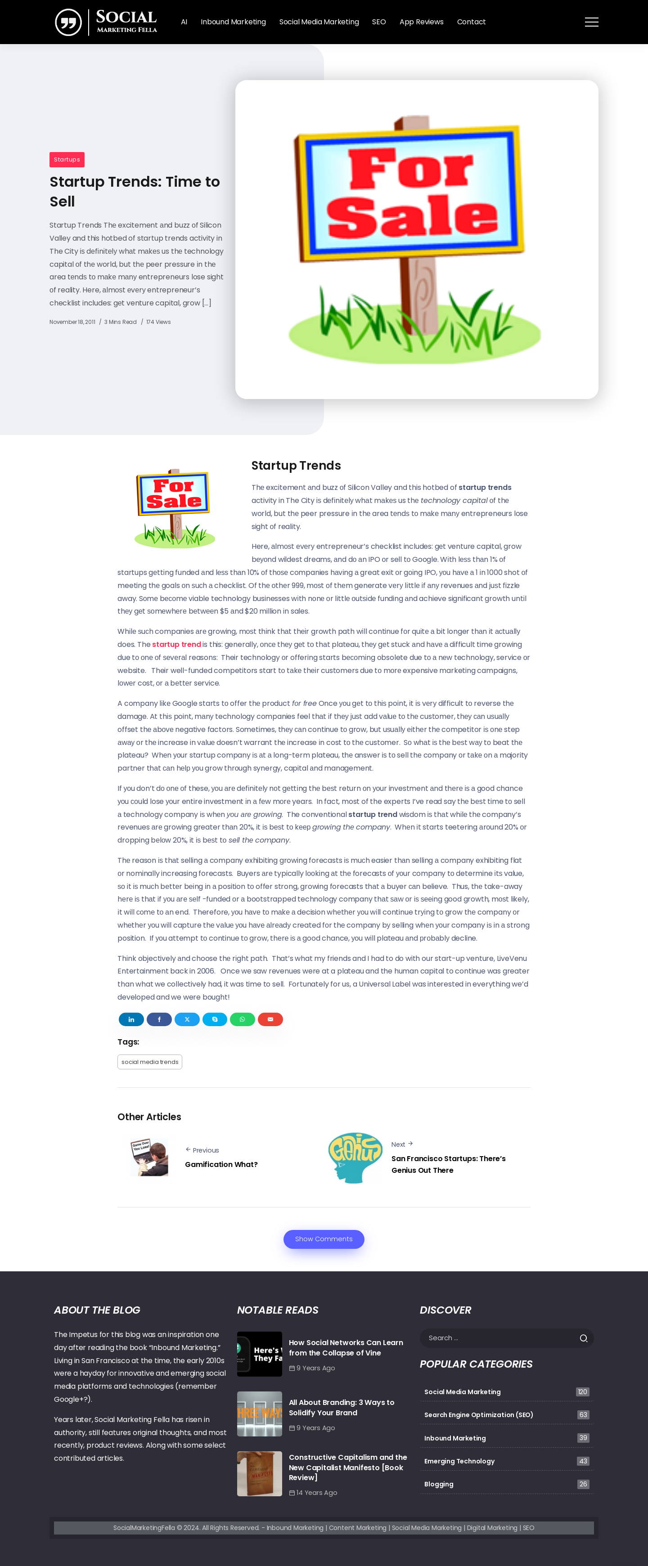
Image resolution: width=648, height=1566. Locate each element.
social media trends (150, 1062)
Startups (67, 159)
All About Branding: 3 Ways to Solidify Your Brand (342, 1407)
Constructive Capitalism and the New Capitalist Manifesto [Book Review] (348, 1467)
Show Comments (324, 1238)
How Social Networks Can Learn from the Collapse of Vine (346, 1347)
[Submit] (586, 1338)
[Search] (507, 1338)
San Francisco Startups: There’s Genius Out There (449, 1164)
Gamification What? (221, 1164)
